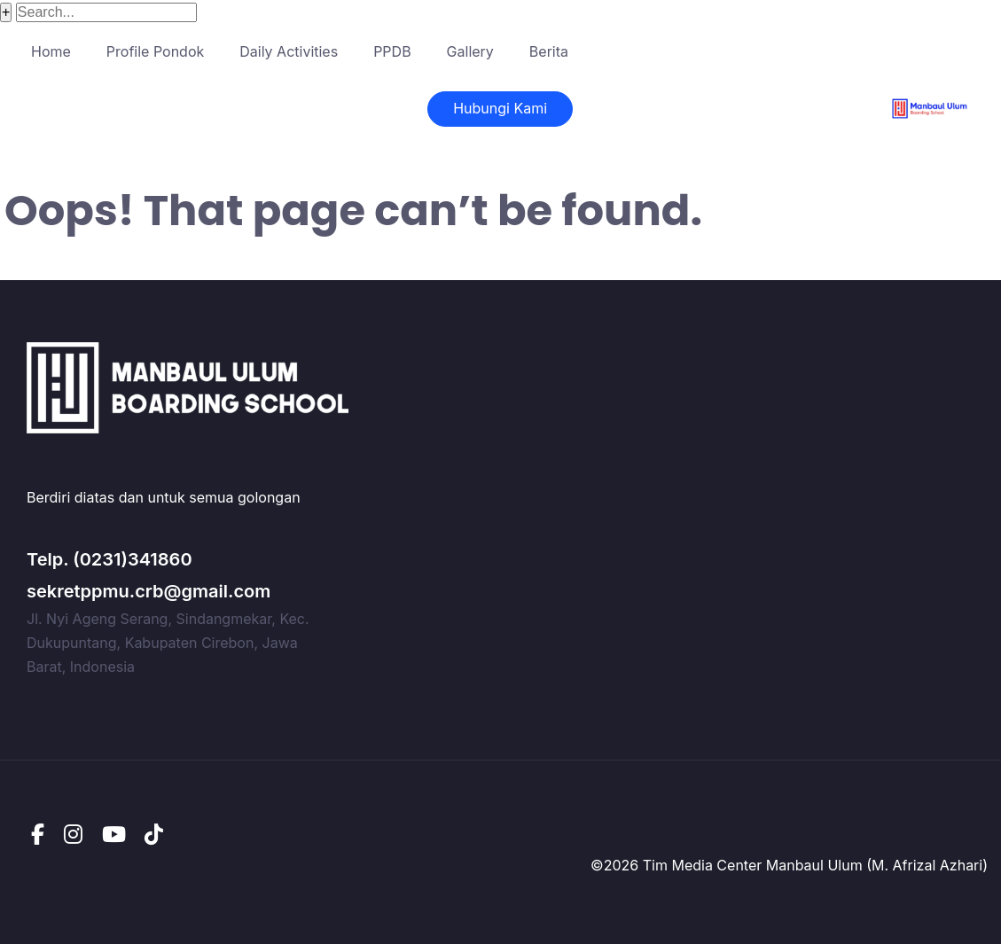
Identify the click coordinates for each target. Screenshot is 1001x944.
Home (51, 51)
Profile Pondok (155, 51)
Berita (548, 51)
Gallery (470, 51)
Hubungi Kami (500, 108)
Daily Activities (288, 51)
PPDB (392, 51)
